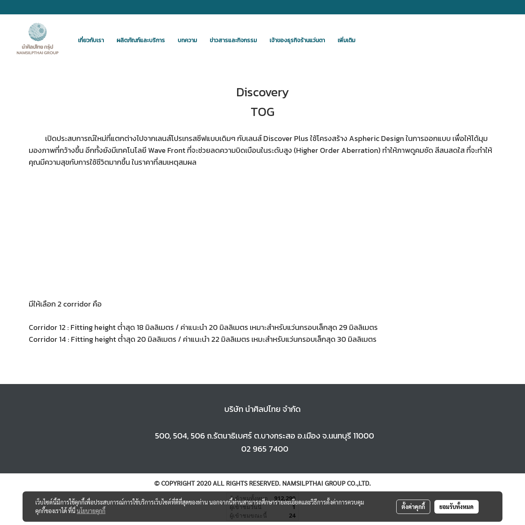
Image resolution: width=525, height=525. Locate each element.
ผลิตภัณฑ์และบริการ (140, 40)
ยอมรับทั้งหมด (456, 506)
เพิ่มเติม (346, 40)
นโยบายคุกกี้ (91, 510)
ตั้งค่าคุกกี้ (413, 506)
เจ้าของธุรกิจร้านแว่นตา (297, 40)
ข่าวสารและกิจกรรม (233, 40)
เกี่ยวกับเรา (91, 40)
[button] (368, 40)
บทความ (187, 40)
